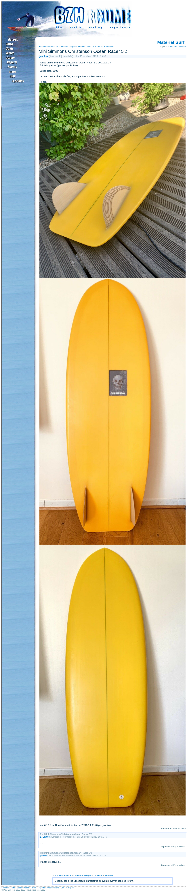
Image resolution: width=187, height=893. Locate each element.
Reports (41, 888)
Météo (26, 888)
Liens (56, 888)
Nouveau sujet (84, 47)
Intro (13, 888)
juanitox (43, 56)
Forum (33, 888)
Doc (62, 888)
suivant (182, 47)
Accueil (6, 888)
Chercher (97, 47)
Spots (19, 888)
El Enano (45, 837)
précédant (172, 47)
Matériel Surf (170, 42)
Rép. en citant (179, 828)
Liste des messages (66, 47)
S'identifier (109, 47)
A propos (70, 888)
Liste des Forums (47, 47)
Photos (50, 888)
